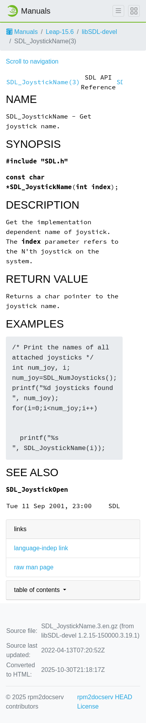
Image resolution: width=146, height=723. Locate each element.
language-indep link (41, 548)
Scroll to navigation (32, 61)
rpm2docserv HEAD (104, 697)
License (88, 706)
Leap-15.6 (60, 31)
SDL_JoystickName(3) (43, 82)
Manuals (22, 31)
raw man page (33, 567)
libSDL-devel (99, 31)
